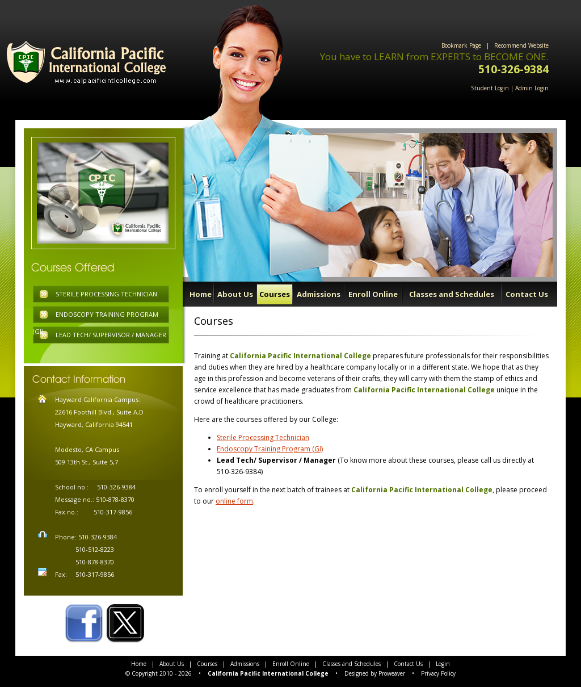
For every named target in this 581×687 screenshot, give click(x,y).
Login (443, 664)
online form (234, 501)
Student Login (490, 88)
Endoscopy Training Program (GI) (270, 449)
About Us (235, 294)
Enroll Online (373, 294)
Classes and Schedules (451, 294)
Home (201, 294)
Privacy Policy (438, 673)
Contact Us (527, 294)
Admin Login (532, 88)
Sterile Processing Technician (263, 437)
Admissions (318, 294)
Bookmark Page (461, 45)
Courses (274, 294)
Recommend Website (521, 45)
